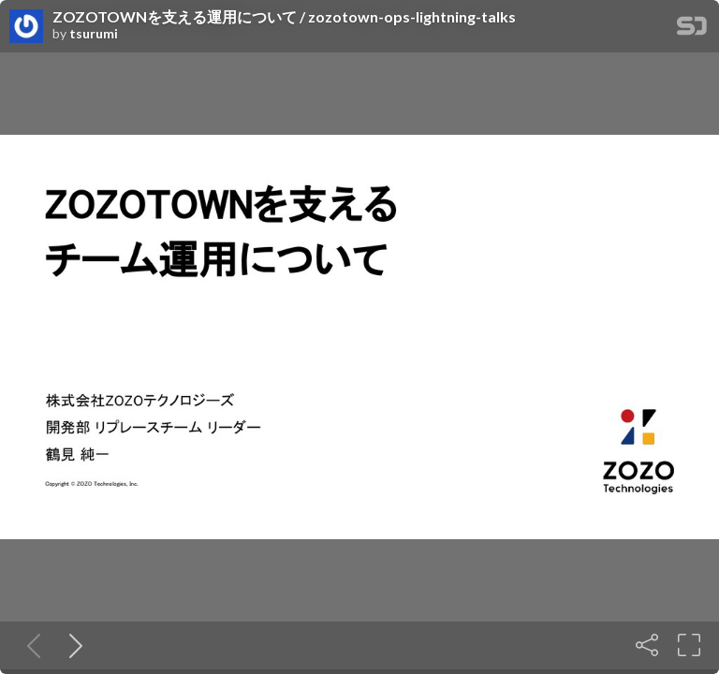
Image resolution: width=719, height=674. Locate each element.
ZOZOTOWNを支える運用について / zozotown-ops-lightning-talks (284, 16)
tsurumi (93, 33)
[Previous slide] (30, 645)
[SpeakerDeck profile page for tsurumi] (26, 27)
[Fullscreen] (689, 645)
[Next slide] (72, 645)
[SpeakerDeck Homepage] (692, 29)
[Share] (647, 645)
